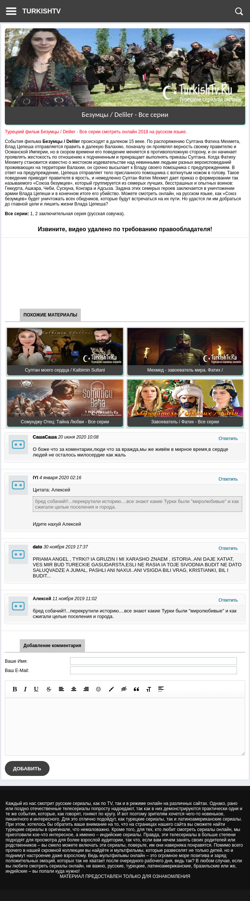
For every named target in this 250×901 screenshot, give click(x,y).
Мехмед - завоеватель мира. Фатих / (185, 370)
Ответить (228, 438)
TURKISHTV (41, 11)
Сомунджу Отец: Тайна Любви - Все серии (65, 421)
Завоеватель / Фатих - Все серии (185, 421)
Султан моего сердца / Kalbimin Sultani (65, 370)
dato (37, 547)
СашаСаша (45, 437)
